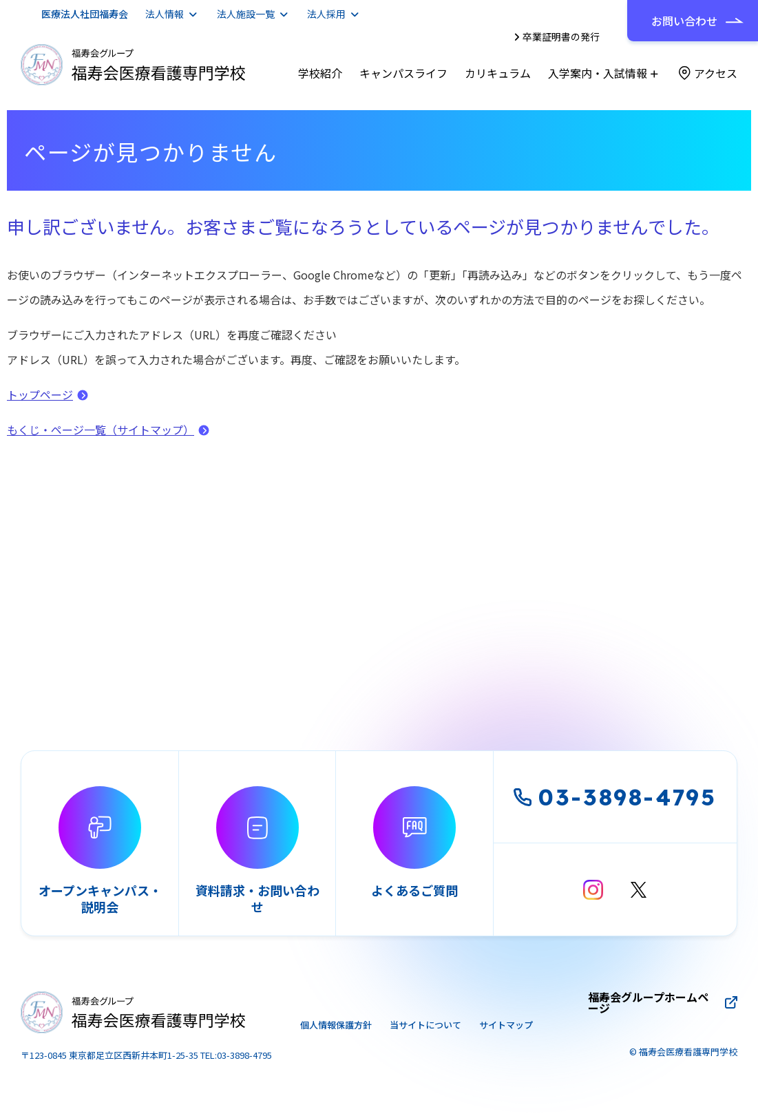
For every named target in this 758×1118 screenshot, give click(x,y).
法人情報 (164, 14)
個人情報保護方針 (336, 1024)
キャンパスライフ (403, 73)
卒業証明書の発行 (561, 36)
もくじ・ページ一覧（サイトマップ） (100, 429)
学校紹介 (320, 73)
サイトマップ (506, 1024)
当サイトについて (425, 1024)
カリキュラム (498, 73)
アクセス (715, 73)
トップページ (40, 394)
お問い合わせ (684, 20)
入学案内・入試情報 (597, 73)
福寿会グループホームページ (648, 1002)
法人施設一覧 (246, 14)
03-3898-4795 (615, 797)
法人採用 (326, 14)
